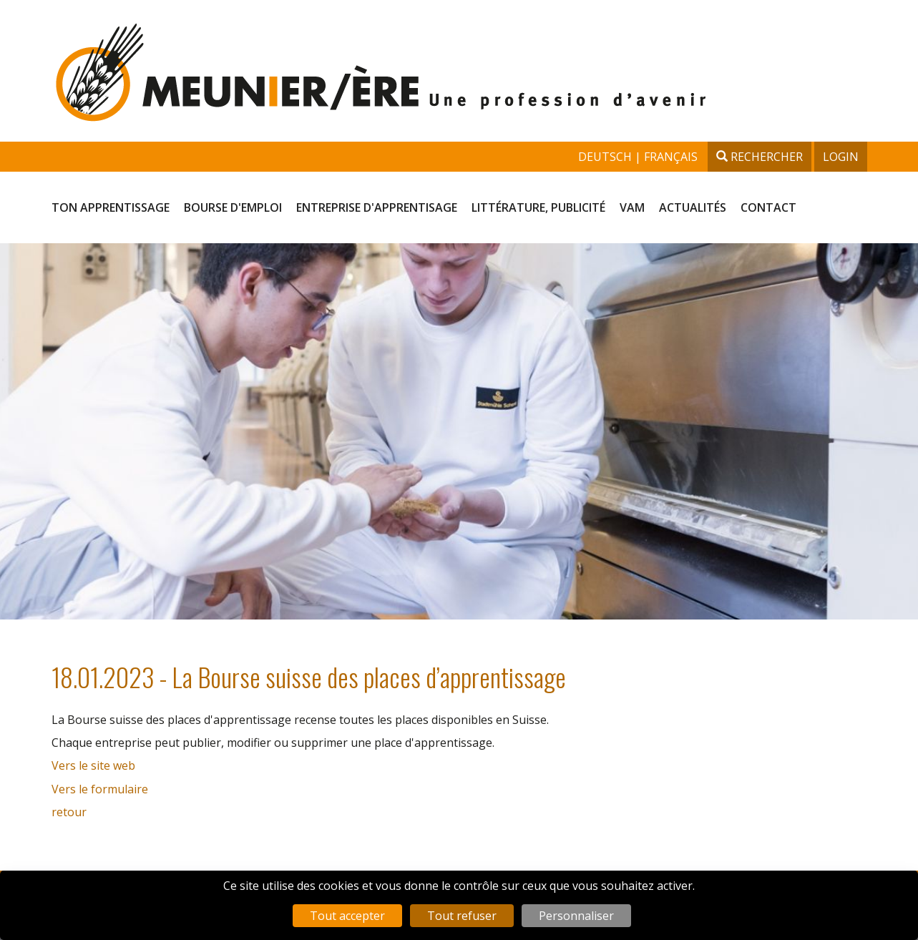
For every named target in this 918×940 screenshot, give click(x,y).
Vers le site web (93, 765)
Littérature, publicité (538, 207)
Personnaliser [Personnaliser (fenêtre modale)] (576, 916)
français (671, 157)
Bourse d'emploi (233, 207)
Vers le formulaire (100, 789)
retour (69, 812)
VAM (632, 207)
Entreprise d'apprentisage (376, 207)
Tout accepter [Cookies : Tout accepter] (347, 916)
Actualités (692, 207)
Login (841, 157)
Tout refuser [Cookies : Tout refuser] (462, 916)
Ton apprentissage (111, 207)
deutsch (606, 157)
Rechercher (759, 157)
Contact (768, 207)
